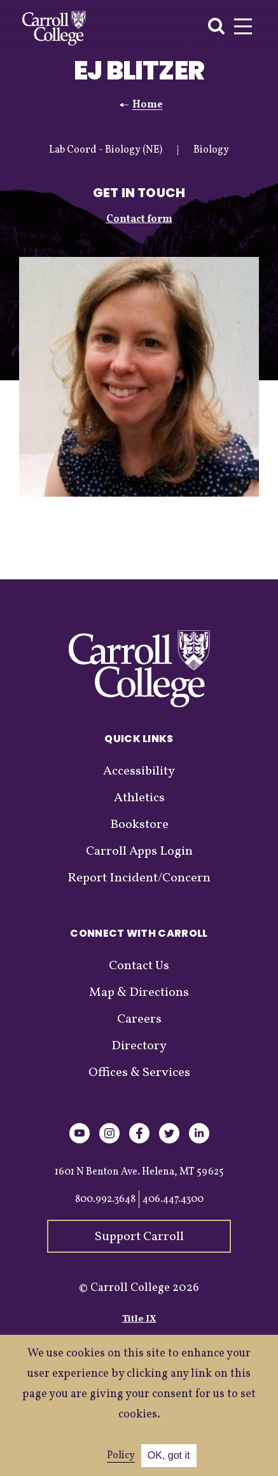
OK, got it (169, 1455)
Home (147, 105)
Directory (139, 1046)
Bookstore (139, 825)
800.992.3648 (105, 1199)
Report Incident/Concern (139, 878)
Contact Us (139, 966)
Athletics (139, 798)
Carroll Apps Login (139, 851)
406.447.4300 (173, 1199)
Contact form (139, 219)
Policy (121, 1455)
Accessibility (139, 771)
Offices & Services (139, 1073)
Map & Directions (139, 993)
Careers (139, 1019)
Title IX (139, 1319)
